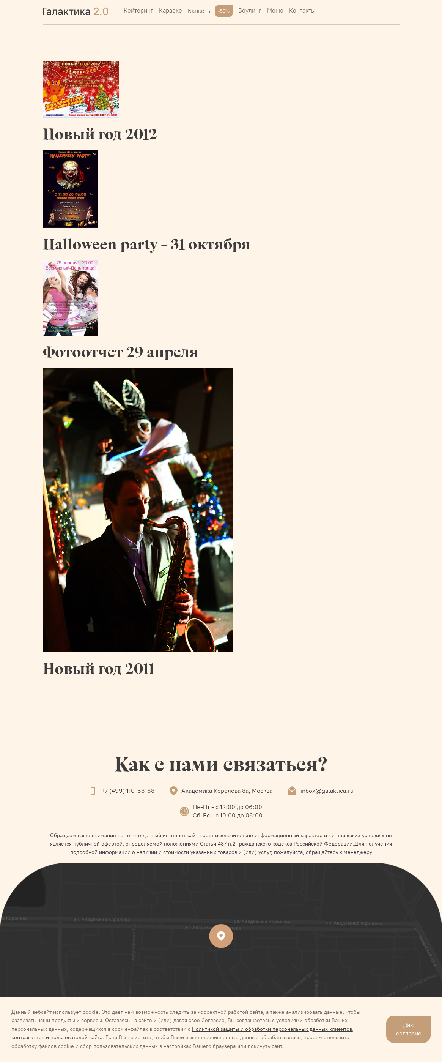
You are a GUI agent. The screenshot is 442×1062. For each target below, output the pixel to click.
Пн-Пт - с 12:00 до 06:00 (227, 807)
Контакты (302, 10)
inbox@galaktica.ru (327, 790)
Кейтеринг (138, 10)
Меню (275, 10)
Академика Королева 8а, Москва (226, 790)
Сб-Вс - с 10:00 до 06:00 (228, 815)
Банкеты (210, 11)
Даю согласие (409, 1029)
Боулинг (249, 10)
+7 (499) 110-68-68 (127, 790)
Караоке (170, 10)
